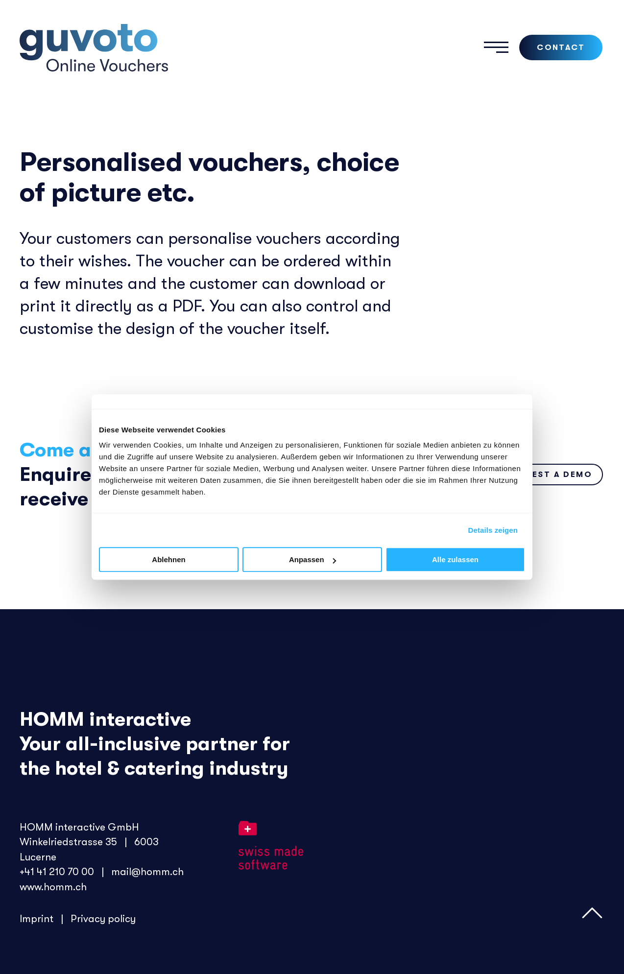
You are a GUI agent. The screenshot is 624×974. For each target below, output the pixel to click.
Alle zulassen (455, 559)
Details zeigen (493, 530)
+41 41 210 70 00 (57, 871)
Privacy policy (103, 918)
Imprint (38, 918)
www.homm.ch (54, 886)
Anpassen (312, 559)
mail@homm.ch (147, 871)
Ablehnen (168, 559)
